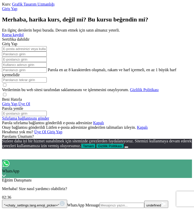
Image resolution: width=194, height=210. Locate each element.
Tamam (88, 146)
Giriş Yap (54, 132)
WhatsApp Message (83, 205)
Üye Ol (40, 132)
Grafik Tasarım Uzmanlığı (33, 4)
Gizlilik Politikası (144, 90)
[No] (126, 147)
